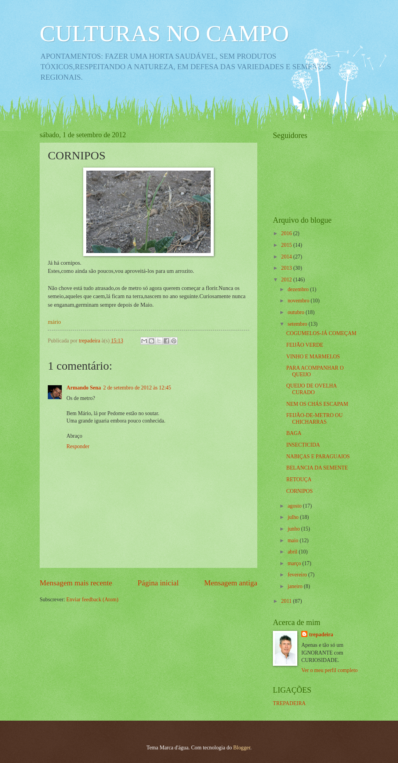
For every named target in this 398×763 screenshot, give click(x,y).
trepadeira (321, 634)
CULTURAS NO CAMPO (164, 33)
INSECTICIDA (303, 445)
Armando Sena (83, 388)
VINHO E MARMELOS (313, 357)
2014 (287, 257)
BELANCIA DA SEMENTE (317, 468)
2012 (287, 280)
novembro (299, 301)
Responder (77, 446)
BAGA (293, 433)
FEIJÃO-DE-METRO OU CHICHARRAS (314, 418)
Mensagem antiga (230, 583)
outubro (296, 312)
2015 (287, 245)
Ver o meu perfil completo (329, 670)
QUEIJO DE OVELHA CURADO (311, 389)
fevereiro (298, 575)
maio (294, 540)
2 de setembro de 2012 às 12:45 (137, 388)
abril (293, 552)
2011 (287, 601)
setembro (298, 324)
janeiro (296, 586)
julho (294, 517)
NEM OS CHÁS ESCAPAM (317, 404)
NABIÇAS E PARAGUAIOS (318, 456)
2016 (287, 233)
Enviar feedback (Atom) (92, 599)
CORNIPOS (299, 491)
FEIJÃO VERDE (304, 345)
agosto (295, 506)
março (295, 563)
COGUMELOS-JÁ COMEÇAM (321, 333)
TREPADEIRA (289, 703)
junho (294, 529)
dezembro (299, 289)
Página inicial (158, 583)
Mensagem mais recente (76, 583)
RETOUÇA (298, 479)
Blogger (241, 748)
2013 (287, 268)
